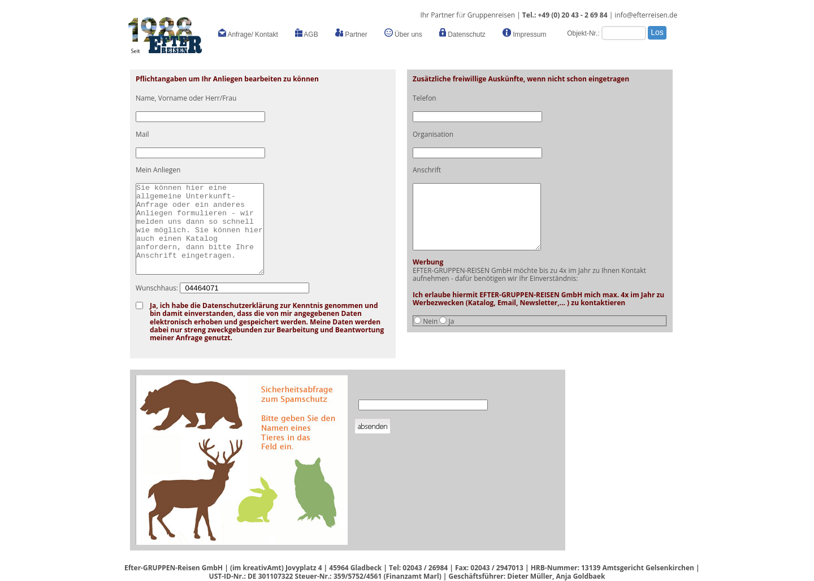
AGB (306, 33)
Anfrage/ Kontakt (248, 33)
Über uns (403, 33)
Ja (451, 321)
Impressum (525, 33)
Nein (430, 321)
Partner (351, 33)
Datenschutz (462, 33)
